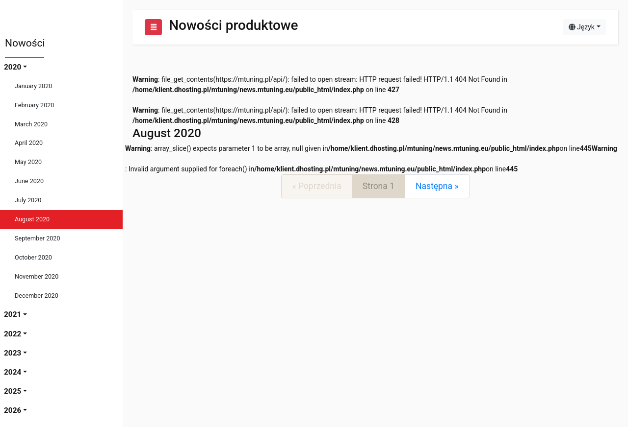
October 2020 (33, 257)
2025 (12, 391)
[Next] (437, 186)
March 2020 (31, 124)
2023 (12, 353)
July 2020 (28, 200)
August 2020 (32, 219)
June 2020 (29, 181)
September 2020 (37, 238)
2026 (12, 410)
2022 (12, 334)
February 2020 (34, 105)
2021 (12, 314)
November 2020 (36, 276)
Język (582, 27)
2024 (12, 372)
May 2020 (28, 162)
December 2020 (36, 295)
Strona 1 (378, 186)
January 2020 (33, 86)
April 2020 (29, 142)
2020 (12, 67)
